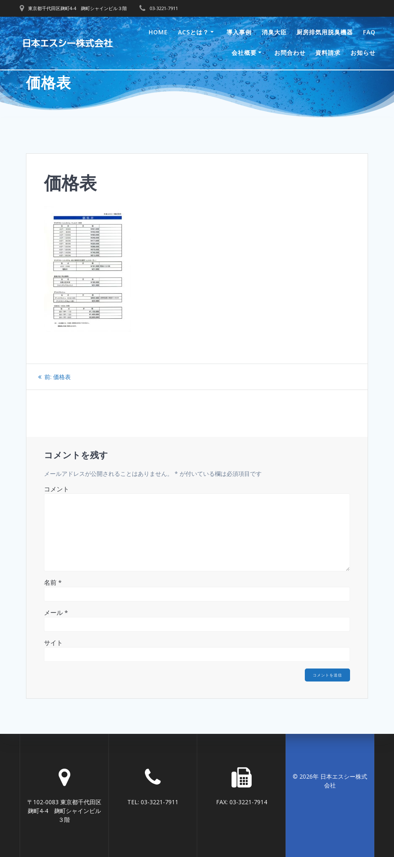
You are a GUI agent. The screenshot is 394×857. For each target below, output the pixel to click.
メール (56, 612)
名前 (53, 582)
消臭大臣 (274, 32)
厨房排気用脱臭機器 (324, 32)
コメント (56, 489)
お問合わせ (290, 53)
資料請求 (327, 53)
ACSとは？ (193, 32)
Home (158, 32)
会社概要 (244, 53)
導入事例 (239, 32)
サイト (53, 642)
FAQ (369, 32)
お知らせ (363, 53)
